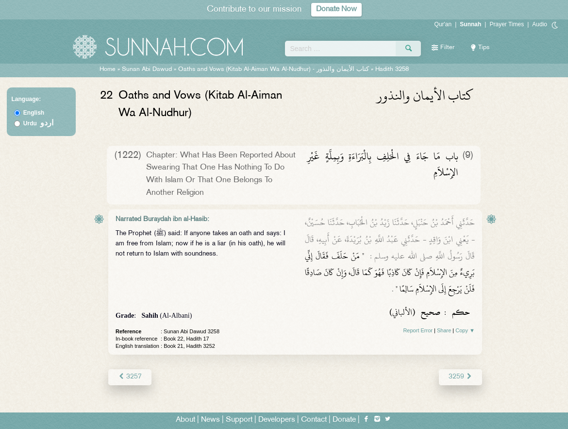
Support (239, 420)
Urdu (38, 123)
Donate (344, 420)
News (210, 420)
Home (108, 69)
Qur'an (443, 24)
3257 (130, 377)
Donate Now (336, 9)
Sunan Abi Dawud (147, 69)
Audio (539, 24)
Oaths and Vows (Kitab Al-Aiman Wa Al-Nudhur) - (274, 69)
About (185, 420)
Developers (276, 420)
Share (444, 330)
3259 (460, 377)
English (33, 112)
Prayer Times (506, 24)
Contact (314, 420)
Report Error (418, 330)
